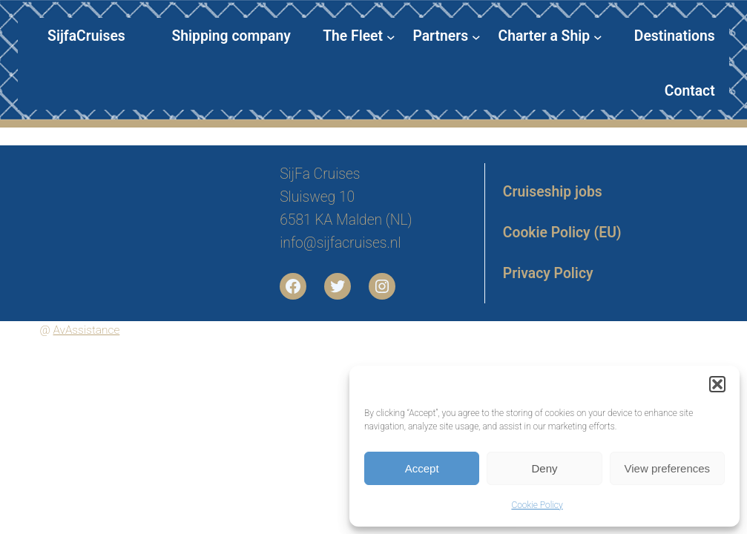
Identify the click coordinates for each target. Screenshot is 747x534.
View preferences (668, 468)
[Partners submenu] (446, 36)
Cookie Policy (536, 505)
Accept (422, 468)
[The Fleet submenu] (359, 36)
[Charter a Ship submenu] (550, 36)
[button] (717, 384)
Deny (544, 468)
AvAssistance (86, 330)
